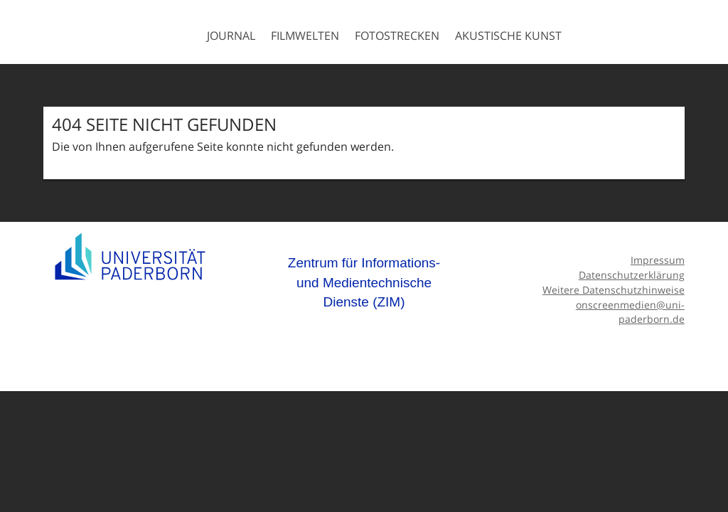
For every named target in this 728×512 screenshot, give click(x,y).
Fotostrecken (397, 35)
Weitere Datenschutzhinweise (613, 290)
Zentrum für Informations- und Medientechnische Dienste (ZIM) (364, 282)
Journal (231, 35)
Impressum (658, 260)
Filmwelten (305, 35)
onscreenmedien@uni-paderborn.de (630, 312)
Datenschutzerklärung (632, 275)
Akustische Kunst (508, 35)
